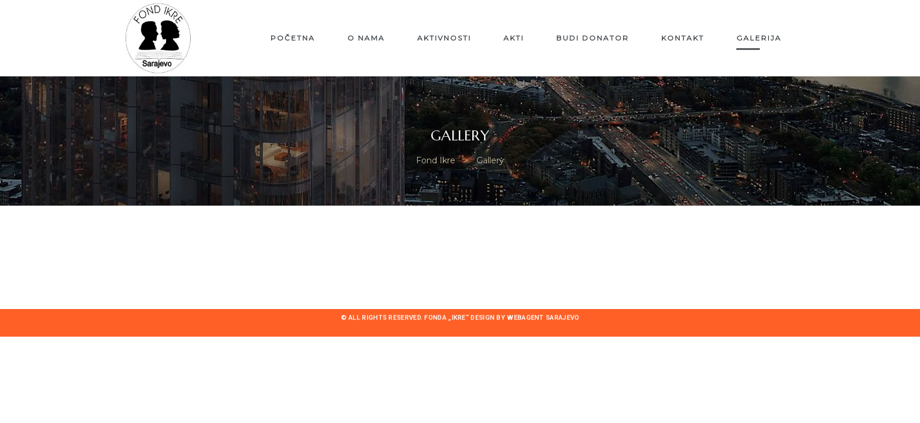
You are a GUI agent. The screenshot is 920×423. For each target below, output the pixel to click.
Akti (513, 37)
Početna (292, 37)
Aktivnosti (444, 37)
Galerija (759, 37)
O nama (366, 37)
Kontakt (682, 37)
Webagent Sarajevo (543, 318)
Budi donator (592, 37)
